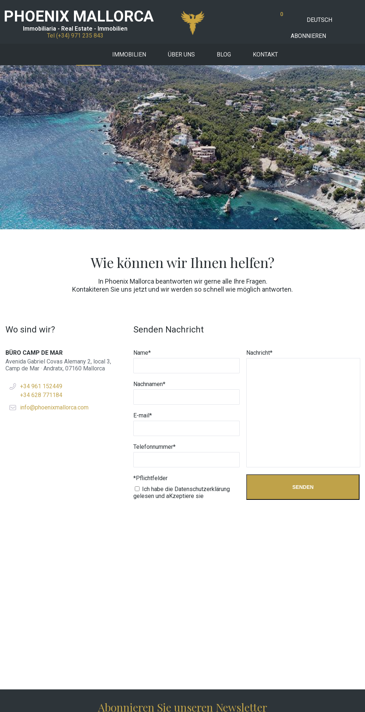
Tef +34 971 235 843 (182, 661)
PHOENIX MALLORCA (79, 16)
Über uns (181, 54)
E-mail (142, 251)
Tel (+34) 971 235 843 (75, 35)
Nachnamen (149, 220)
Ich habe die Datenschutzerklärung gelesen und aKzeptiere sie (181, 328)
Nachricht (259, 188)
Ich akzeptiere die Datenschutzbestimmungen (185, 589)
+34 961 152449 (41, 222)
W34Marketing (156, 695)
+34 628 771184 (41, 230)
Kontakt (265, 54)
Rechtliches (279, 695)
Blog (224, 54)
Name (142, 188)
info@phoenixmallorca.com (54, 243)
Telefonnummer (154, 282)
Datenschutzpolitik (323, 695)
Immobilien (129, 54)
